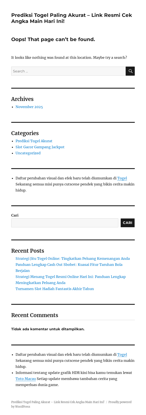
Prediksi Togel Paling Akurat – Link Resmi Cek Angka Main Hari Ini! (58, 402)
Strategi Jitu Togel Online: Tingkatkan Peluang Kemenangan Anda (73, 258)
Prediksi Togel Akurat (34, 141)
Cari (15, 215)
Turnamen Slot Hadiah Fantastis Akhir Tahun (55, 289)
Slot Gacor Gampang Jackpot (40, 147)
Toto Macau (26, 379)
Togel (122, 178)
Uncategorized (28, 153)
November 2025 (29, 107)
